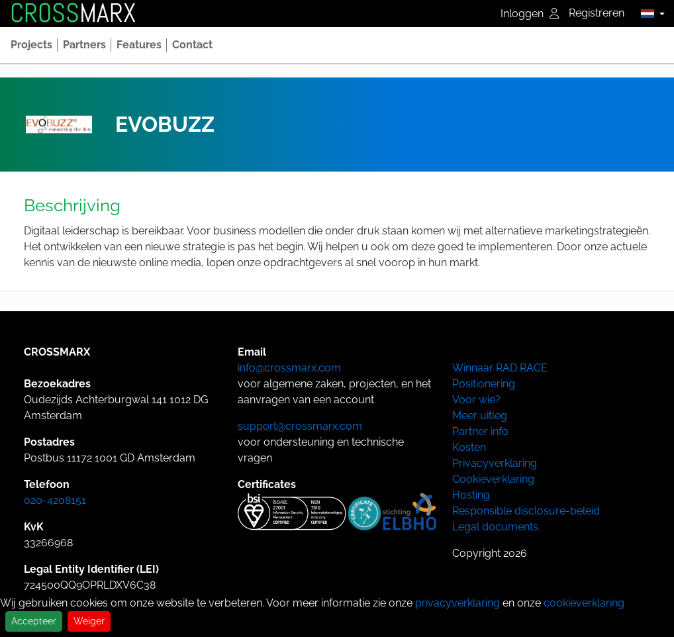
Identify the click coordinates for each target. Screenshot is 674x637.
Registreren (596, 13)
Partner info (480, 431)
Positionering (483, 383)
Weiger (89, 621)
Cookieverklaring (493, 479)
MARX (73, 13)
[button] (649, 13)
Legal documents (495, 526)
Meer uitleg (479, 415)
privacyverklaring (457, 603)
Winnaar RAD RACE (500, 368)
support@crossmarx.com (300, 426)
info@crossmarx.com (289, 368)
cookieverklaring (584, 603)
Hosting (471, 495)
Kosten (469, 447)
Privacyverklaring (494, 463)
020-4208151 (55, 500)
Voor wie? (476, 399)
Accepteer (33, 621)
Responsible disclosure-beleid (526, 511)
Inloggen (530, 13)
